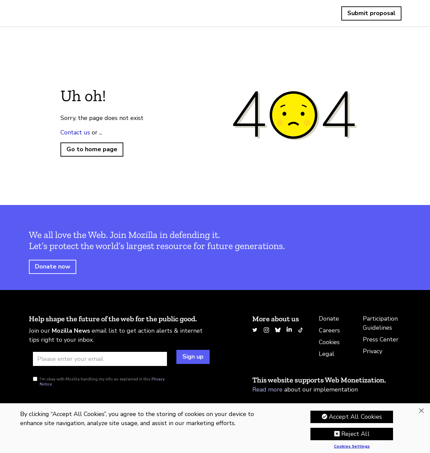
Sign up (193, 357)
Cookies (329, 342)
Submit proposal (371, 13)
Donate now (52, 266)
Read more (267, 389)
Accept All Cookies (355, 417)
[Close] (421, 411)
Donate (329, 319)
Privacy (372, 351)
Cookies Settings (352, 446)
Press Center (380, 339)
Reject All (355, 434)
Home (45, 13)
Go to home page (92, 149)
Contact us (75, 132)
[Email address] (100, 359)
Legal (326, 354)
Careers (329, 330)
